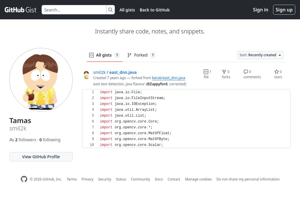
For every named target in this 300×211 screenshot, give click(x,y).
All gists (127, 10)
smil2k (99, 72)
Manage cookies (198, 179)
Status (121, 179)
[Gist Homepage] (21, 9)
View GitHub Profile (41, 156)
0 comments (252, 74)
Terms (72, 179)
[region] (186, 118)
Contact (174, 179)
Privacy (87, 179)
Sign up (284, 9)
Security (104, 179)
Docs (159, 179)
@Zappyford (157, 83)
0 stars (278, 74)
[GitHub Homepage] (24, 179)
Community (140, 179)
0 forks (226, 74)
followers (23, 139)
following (49, 139)
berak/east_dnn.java (168, 77)
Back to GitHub (155, 10)
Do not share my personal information (248, 179)
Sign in (260, 9)
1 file (207, 74)
